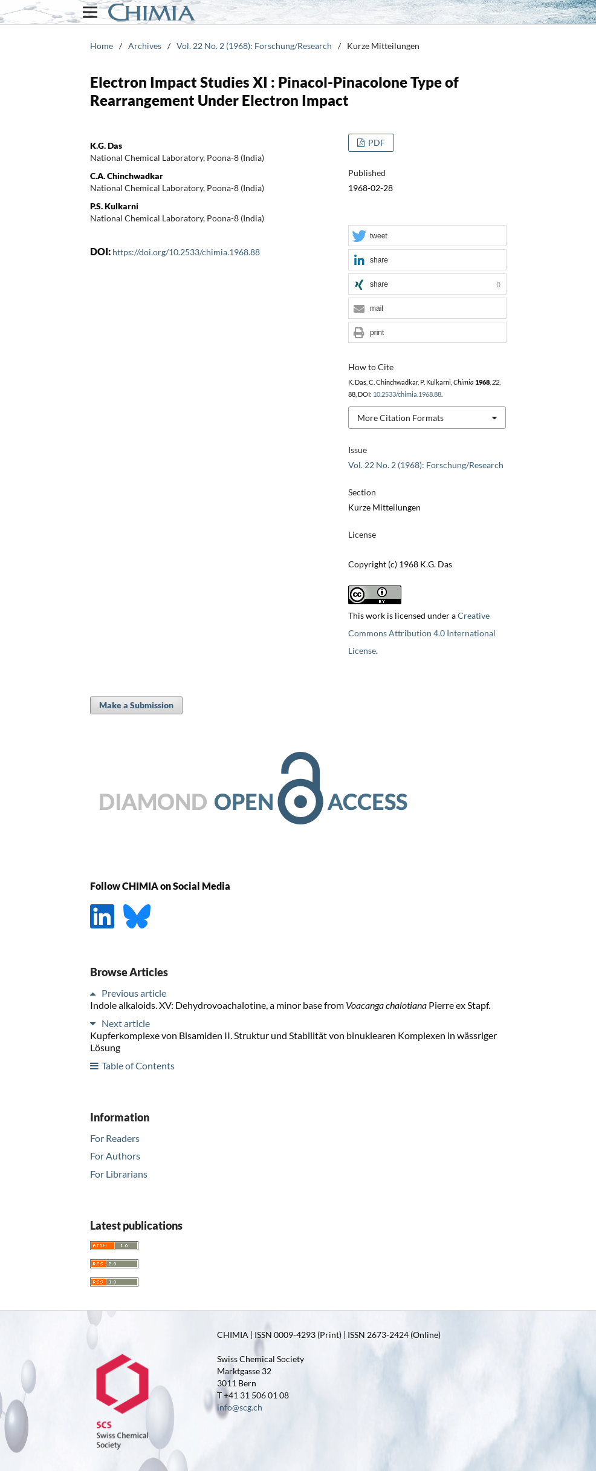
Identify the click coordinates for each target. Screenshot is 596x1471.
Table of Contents (138, 1065)
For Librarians (118, 1173)
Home (101, 46)
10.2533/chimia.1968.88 (407, 394)
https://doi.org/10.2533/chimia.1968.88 (186, 252)
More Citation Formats (400, 418)
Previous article (134, 993)
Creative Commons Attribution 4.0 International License (422, 633)
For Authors (115, 1155)
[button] (427, 236)
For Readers (115, 1138)
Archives (144, 46)
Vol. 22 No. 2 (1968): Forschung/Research (254, 46)
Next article (126, 1023)
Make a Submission (136, 705)
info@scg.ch (239, 1407)
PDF (375, 142)
